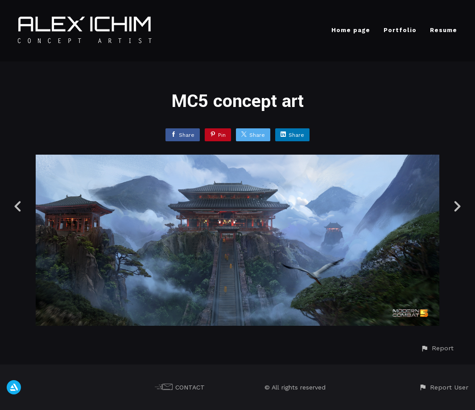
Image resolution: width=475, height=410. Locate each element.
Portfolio (400, 30)
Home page (350, 30)
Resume (443, 30)
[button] (437, 348)
